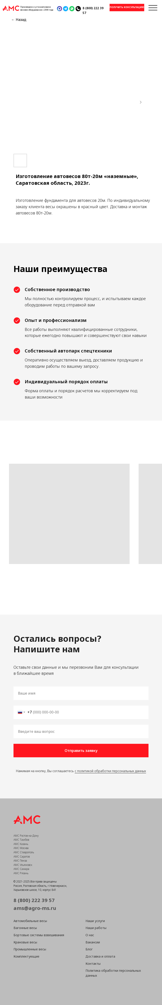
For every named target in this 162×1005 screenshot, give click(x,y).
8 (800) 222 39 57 (34, 900)
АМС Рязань (21, 873)
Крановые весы (25, 942)
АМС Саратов (22, 856)
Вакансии (93, 942)
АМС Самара (21, 869)
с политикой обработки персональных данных (110, 771)
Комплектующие (26, 956)
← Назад (18, 19)
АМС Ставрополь (24, 852)
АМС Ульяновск (23, 865)
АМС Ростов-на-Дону (26, 836)
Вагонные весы (25, 928)
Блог (89, 949)
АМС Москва (21, 848)
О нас (90, 935)
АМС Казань (21, 844)
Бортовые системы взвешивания (39, 935)
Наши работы (96, 928)
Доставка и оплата (100, 956)
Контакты (93, 963)
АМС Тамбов (21, 840)
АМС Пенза (20, 860)
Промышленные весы (30, 949)
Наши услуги (95, 921)
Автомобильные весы (30, 921)
